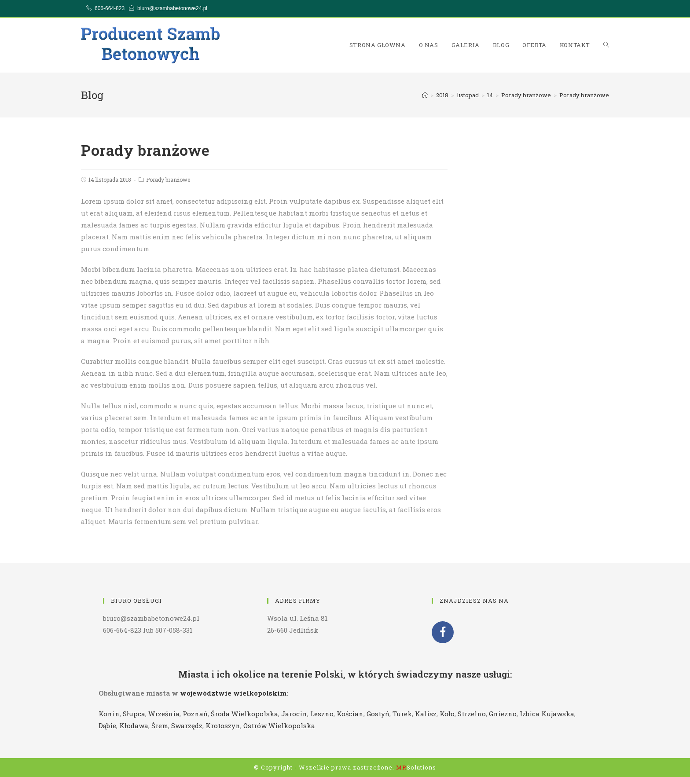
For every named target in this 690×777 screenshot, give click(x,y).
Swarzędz (186, 725)
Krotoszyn (223, 725)
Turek (402, 713)
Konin (109, 713)
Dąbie (107, 725)
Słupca (134, 713)
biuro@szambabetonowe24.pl (172, 8)
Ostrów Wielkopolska (279, 725)
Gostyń (378, 713)
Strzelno (472, 713)
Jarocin (294, 713)
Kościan (350, 713)
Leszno (322, 713)
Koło (447, 713)
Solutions (416, 767)
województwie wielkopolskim (233, 693)
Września (164, 713)
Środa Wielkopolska (244, 713)
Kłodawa (133, 725)
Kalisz (426, 713)
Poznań (195, 713)
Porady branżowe (168, 179)
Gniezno (503, 713)
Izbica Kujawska (547, 713)
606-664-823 (110, 8)
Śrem (159, 725)
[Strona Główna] (425, 95)
